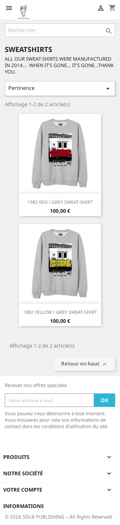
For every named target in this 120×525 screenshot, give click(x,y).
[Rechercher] (60, 30)
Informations (23, 506)
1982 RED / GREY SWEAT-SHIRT (60, 202)
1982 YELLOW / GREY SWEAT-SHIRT (60, 312)
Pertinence (60, 88)
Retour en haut (84, 364)
